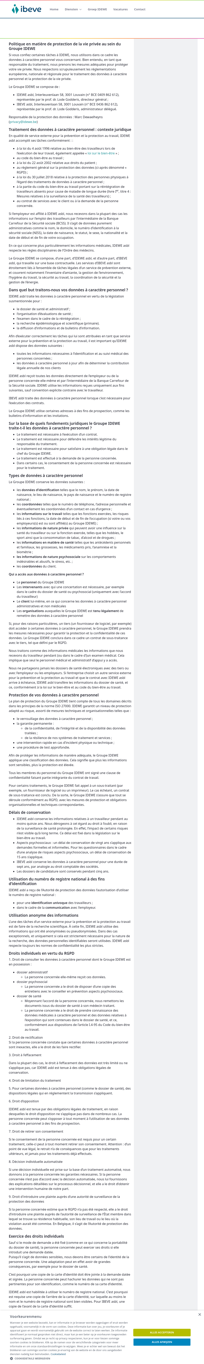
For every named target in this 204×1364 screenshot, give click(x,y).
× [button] (199, 1314)
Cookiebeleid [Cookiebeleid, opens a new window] (58, 1354)
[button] (69, 1358)
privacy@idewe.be (23, 122)
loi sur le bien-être (101, 153)
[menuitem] (54, 9)
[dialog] (102, 1337)
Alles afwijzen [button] (162, 1342)
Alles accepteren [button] (162, 1332)
